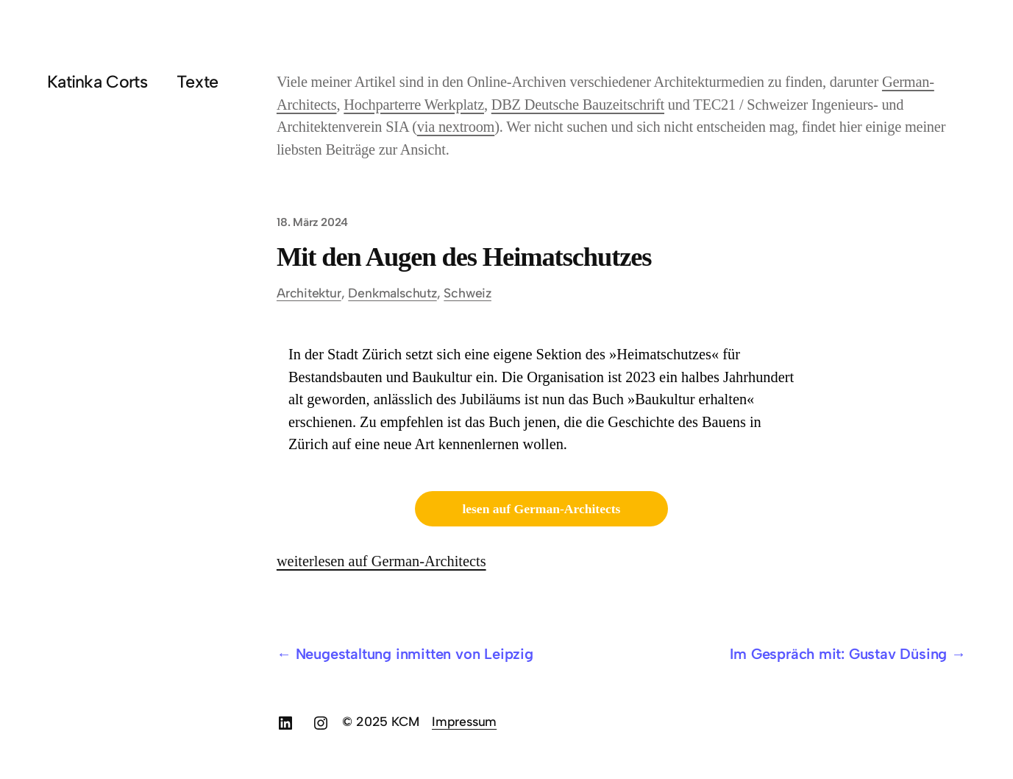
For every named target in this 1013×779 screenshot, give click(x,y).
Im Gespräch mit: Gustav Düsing (838, 654)
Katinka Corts (97, 81)
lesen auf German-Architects (541, 508)
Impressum (464, 721)
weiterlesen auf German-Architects (381, 561)
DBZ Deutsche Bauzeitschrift (577, 104)
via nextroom (456, 127)
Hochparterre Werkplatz (414, 104)
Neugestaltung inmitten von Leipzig (414, 654)
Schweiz (467, 292)
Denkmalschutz (392, 292)
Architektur (309, 292)
